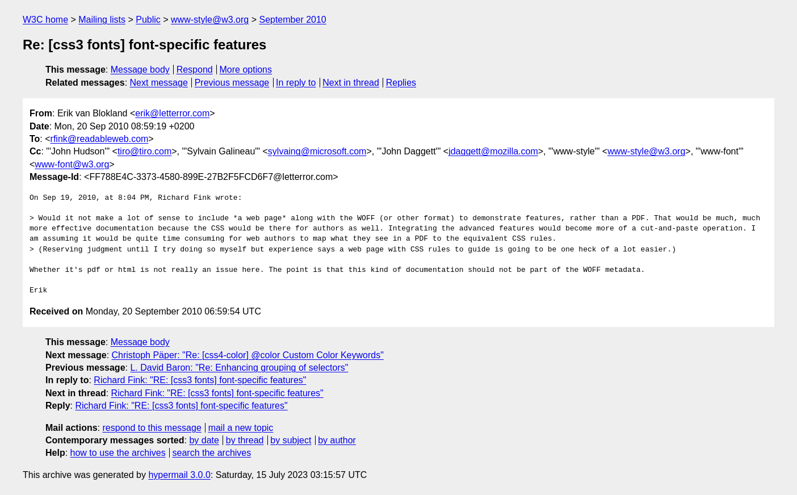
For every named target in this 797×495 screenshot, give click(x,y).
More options (246, 69)
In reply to (296, 82)
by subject (290, 440)
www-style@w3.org (210, 19)
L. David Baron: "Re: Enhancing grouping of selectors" (239, 367)
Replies (401, 82)
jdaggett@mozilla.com (493, 151)
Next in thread (350, 82)
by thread (245, 440)
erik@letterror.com (172, 113)
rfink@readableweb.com (100, 139)
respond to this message (151, 428)
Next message (159, 82)
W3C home (45, 19)
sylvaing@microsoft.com (317, 151)
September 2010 (292, 19)
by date (204, 440)
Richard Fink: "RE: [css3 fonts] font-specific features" (200, 380)
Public (148, 19)
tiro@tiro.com (144, 151)
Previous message (232, 82)
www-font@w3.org (72, 164)
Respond (195, 69)
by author (337, 440)
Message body (140, 69)
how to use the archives (118, 453)
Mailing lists (101, 19)
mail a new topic (241, 428)
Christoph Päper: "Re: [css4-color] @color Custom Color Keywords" (248, 355)
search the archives (212, 453)
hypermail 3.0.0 (179, 475)
